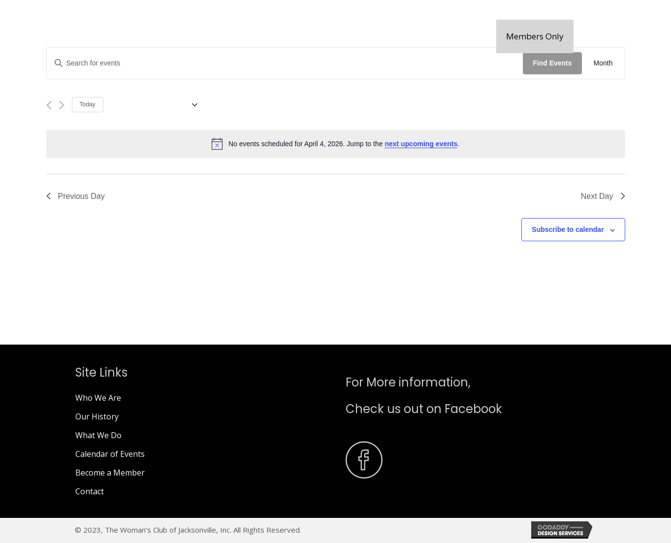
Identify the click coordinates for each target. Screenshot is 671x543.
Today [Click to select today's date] (88, 104)
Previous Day (75, 196)
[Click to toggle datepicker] (154, 105)
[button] (535, 36)
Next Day (603, 196)
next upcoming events (420, 144)
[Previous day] (49, 105)
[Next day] (61, 105)
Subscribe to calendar (568, 229)
